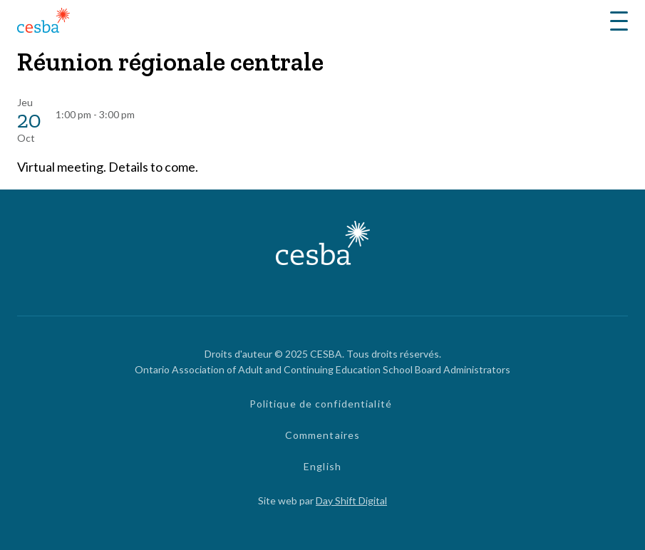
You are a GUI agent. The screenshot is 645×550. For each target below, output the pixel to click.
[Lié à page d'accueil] (43, 22)
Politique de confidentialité (320, 404)
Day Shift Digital (351, 500)
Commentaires (322, 435)
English (322, 466)
